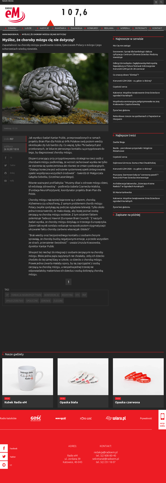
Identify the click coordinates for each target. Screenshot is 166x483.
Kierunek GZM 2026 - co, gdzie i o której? (132, 81)
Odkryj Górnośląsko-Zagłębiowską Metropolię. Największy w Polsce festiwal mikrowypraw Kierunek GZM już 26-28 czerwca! (135, 66)
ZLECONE (58, 300)
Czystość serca (120, 86)
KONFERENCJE (51, 294)
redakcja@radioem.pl (106, 452)
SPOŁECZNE (32, 300)
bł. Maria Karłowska (122, 192)
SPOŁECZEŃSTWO (14, 300)
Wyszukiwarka (161, 2)
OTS (77, 294)
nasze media (7, 1)
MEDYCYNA (67, 294)
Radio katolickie (8, 418)
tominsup (7, 128)
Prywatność (146, 418)
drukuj (12, 173)
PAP (84, 294)
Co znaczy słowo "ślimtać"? (126, 75)
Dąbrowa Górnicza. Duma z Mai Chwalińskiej (134, 163)
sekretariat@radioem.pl (105, 458)
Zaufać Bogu (119, 142)
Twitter (12, 165)
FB (11, 157)
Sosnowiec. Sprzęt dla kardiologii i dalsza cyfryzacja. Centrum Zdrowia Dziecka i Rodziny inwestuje (135, 54)
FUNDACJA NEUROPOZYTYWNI (26, 294)
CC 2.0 (15, 128)
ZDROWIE (46, 300)
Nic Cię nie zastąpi (121, 45)
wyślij (12, 180)
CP (7, 294)
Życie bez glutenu (121, 110)
